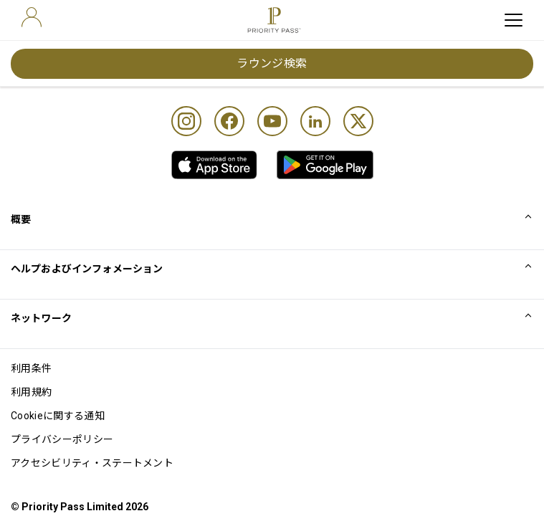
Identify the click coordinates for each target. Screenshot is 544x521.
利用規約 (31, 392)
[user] (32, 17)
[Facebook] (229, 121)
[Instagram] (186, 121)
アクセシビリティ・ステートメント (92, 463)
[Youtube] (272, 121)
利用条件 (31, 368)
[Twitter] (358, 121)
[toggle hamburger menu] (513, 20)
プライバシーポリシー (62, 439)
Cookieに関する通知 (58, 415)
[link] (214, 164)
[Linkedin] (315, 121)
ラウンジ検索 (272, 63)
